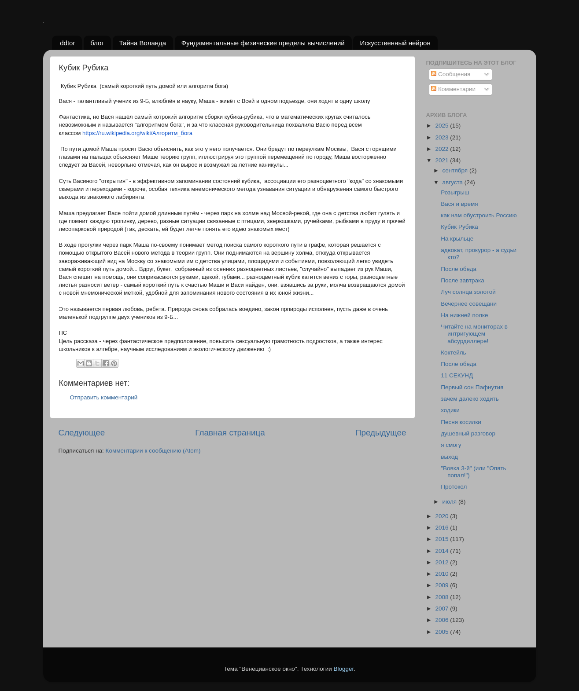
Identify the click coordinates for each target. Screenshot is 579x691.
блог (97, 43)
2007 (442, 608)
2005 (442, 632)
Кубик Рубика (459, 226)
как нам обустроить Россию (478, 215)
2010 (442, 573)
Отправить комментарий (104, 397)
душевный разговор (468, 433)
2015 (442, 539)
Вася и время (459, 204)
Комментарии (453, 89)
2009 (442, 585)
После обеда (458, 269)
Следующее (82, 432)
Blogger (344, 668)
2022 (442, 149)
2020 (442, 516)
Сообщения (450, 74)
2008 (442, 597)
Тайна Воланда (142, 43)
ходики (450, 410)
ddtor (67, 43)
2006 (442, 620)
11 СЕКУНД (457, 375)
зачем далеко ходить (470, 398)
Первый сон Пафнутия (472, 387)
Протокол (454, 486)
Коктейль (453, 352)
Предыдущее (380, 432)
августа (454, 182)
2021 (442, 160)
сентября (456, 170)
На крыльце (457, 238)
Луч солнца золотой (468, 292)
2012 (442, 562)
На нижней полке (464, 315)
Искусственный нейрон (395, 43)
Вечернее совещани (469, 303)
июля (450, 501)
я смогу (451, 445)
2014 (442, 551)
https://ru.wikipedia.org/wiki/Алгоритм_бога (137, 133)
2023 (442, 137)
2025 (442, 125)
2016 (442, 527)
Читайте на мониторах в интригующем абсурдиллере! (474, 333)
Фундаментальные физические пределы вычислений (263, 43)
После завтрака (462, 280)
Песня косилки (461, 422)
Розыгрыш (455, 192)
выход (449, 456)
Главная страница (230, 432)
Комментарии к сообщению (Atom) (153, 450)
